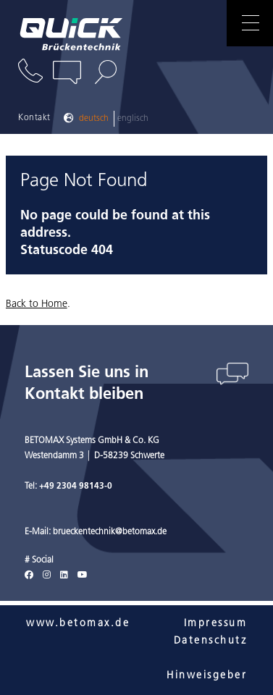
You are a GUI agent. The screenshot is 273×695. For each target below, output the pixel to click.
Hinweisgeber (207, 675)
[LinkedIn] (64, 575)
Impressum (216, 623)
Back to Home (36, 304)
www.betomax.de (78, 623)
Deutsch (94, 118)
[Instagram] (47, 575)
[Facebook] (29, 575)
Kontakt (34, 118)
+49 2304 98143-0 (75, 486)
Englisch (132, 118)
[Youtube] (82, 575)
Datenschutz (211, 641)
